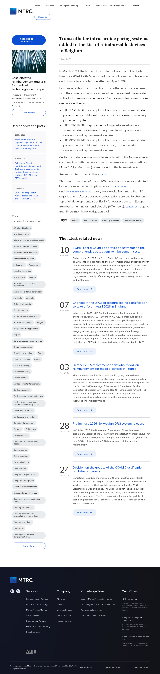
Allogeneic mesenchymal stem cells (29, 240)
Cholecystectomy (21, 435)
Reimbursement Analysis (37, 599)
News (87, 5)
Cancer (37, 359)
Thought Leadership (69, 5)
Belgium (40, 322)
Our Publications (64, 615)
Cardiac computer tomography (27, 384)
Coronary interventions (23, 507)
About (37, 5)
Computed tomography (24, 480)
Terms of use (86, 667)
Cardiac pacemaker (22, 390)
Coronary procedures (23, 522)
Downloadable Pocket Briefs (93, 615)
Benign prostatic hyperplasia (26, 328)
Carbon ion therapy (22, 371)
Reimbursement (90, 220)
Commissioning (20, 468)
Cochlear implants (21, 462)
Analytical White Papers (91, 610)
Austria (32, 277)
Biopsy (17, 335)
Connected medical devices (25, 493)
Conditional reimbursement (25, 487)
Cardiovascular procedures (25, 417)
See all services (33, 632)
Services (50, 5)
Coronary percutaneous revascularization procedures (26, 514)
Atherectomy (19, 277)
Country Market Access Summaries (96, 599)
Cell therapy (31, 429)
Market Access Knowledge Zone (111, 5)
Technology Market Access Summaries (98, 604)
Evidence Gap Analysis (36, 621)
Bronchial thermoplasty (24, 353)
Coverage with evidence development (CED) (24, 535)
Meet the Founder (65, 610)
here (105, 174)
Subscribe (42, 17)
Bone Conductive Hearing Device (28, 341)
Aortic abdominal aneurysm (25, 252)
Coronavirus (19, 528)
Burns (40, 353)
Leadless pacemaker (133, 220)
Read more (82, 289)
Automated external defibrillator (28, 292)
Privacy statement (141, 667)
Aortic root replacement (24, 259)
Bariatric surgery (21, 310)
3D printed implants (22, 228)
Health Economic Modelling (38, 626)
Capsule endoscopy (22, 365)
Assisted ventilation (22, 271)
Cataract (17, 429)
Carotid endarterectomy (24, 423)
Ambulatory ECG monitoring (26, 246)
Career (60, 604)
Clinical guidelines (21, 456)
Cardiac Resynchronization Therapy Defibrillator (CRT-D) (27, 403)
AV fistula (18, 298)
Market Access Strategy (37, 604)
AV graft (30, 298)
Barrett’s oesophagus (23, 322)
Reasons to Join (64, 621)
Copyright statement (112, 667)
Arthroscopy (34, 265)
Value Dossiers (32, 615)
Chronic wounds (20, 450)
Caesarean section (22, 359)
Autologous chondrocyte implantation (24, 284)
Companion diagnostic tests (26, 474)
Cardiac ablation (21, 378)
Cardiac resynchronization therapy (28, 396)
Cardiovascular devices (23, 411)
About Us (61, 599)
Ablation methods (21, 234)
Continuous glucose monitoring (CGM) (27, 500)
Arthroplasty (19, 265)
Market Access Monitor (36, 610)
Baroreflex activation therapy (26, 316)
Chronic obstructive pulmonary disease (27, 442)
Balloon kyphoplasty (22, 304)
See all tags (29, 546)
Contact (135, 5)
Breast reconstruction (23, 347)
